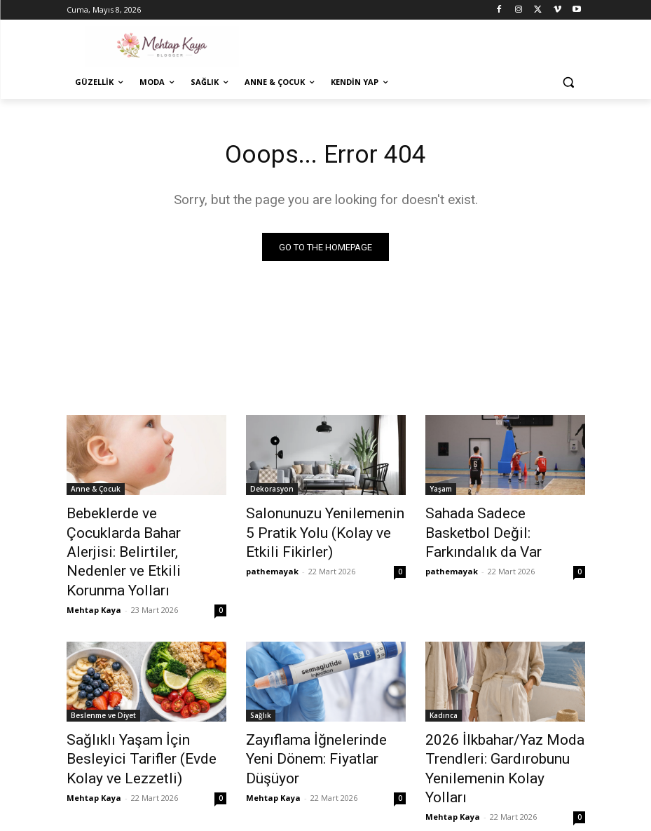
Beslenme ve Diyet (103, 684)
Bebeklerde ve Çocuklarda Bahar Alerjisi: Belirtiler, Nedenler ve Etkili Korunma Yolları (136, 538)
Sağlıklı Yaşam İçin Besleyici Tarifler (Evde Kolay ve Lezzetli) (140, 723)
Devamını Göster (325, 786)
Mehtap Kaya (94, 579)
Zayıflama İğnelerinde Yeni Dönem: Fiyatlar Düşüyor (315, 715)
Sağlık (260, 684)
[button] (568, 82)
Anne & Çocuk (96, 491)
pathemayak (272, 563)
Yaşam (441, 491)
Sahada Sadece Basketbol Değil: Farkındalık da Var (493, 522)
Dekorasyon (272, 491)
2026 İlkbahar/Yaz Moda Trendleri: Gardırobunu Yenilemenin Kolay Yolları (490, 723)
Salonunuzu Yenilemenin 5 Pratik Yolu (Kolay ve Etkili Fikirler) (314, 530)
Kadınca (444, 684)
